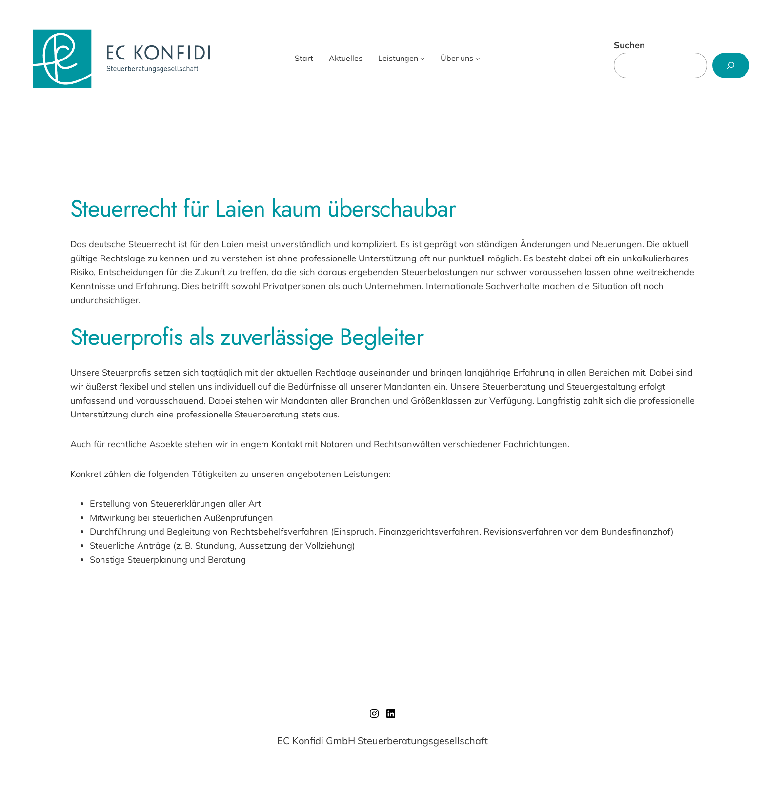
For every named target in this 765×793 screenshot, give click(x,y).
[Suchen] (730, 65)
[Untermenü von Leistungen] (422, 58)
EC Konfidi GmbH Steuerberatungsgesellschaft (382, 740)
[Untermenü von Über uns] (477, 58)
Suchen (629, 45)
